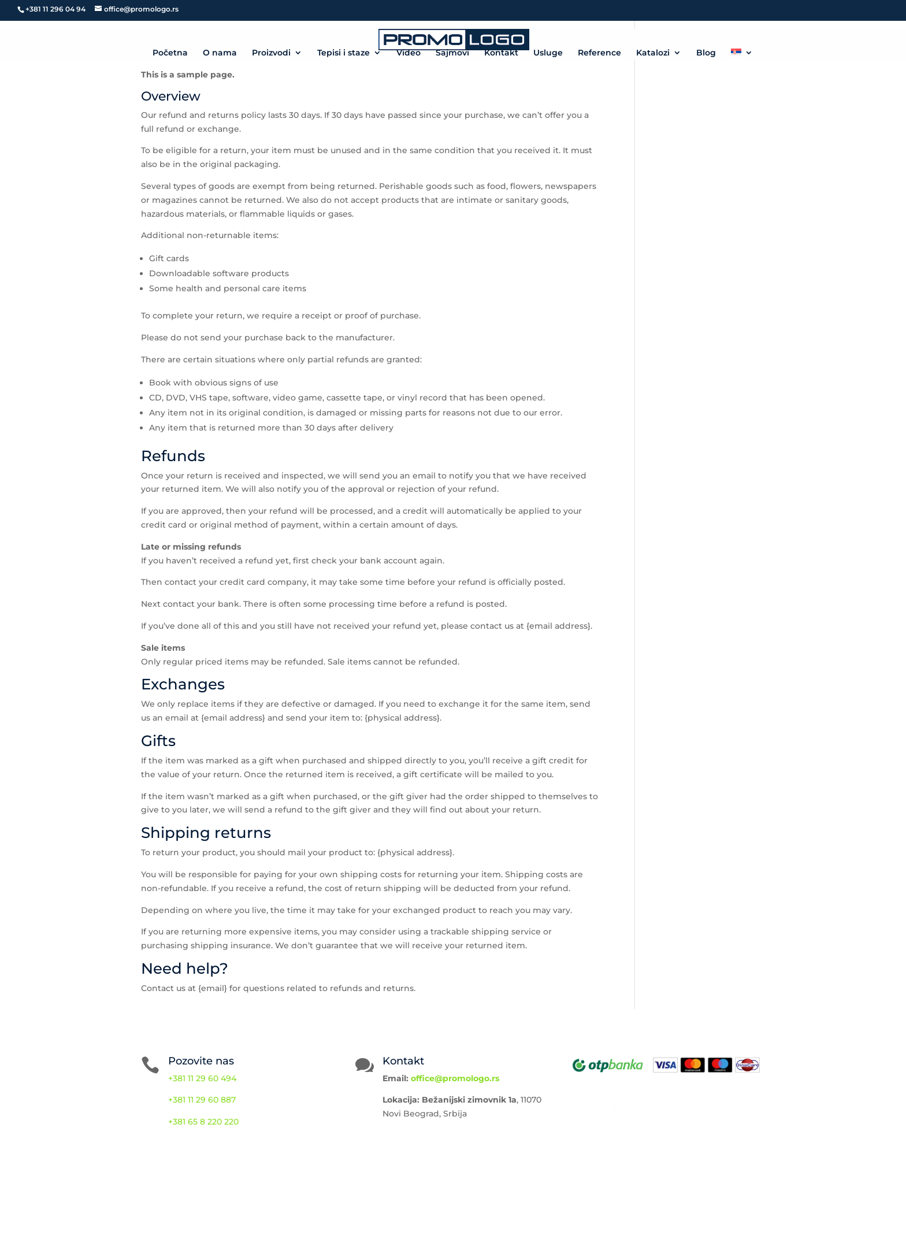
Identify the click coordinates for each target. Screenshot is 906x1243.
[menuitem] (742, 54)
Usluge (548, 53)
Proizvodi (271, 53)
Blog (706, 53)
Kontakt (501, 53)
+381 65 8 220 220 (203, 1121)
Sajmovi (452, 53)
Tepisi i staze (343, 53)
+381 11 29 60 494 (202, 1078)
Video (408, 53)
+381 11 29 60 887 (202, 1099)
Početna (170, 53)
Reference (599, 53)
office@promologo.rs (455, 1078)
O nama (220, 53)
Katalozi (653, 53)
